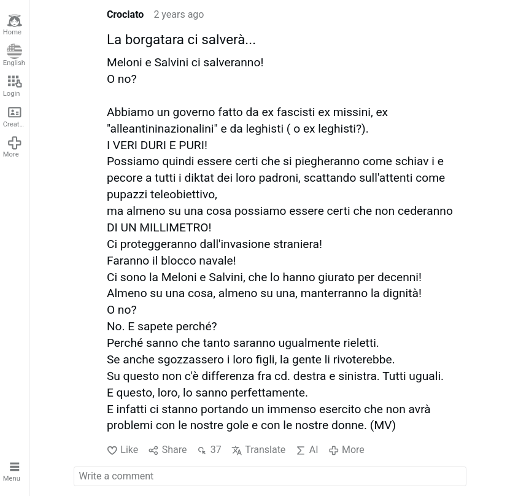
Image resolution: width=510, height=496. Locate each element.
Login (13, 86)
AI (306, 450)
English (14, 56)
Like (122, 450)
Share (167, 450)
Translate (258, 450)
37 (208, 450)
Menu (13, 470)
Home (13, 25)
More (13, 147)
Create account (16, 116)
